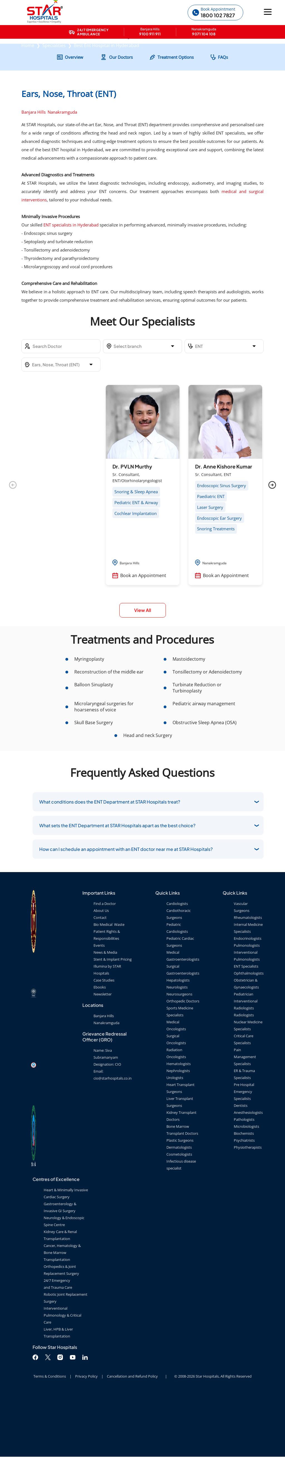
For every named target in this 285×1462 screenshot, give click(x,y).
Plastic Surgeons (179, 1202)
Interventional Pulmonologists (247, 1018)
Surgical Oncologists (176, 1101)
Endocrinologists (247, 1000)
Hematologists (178, 1125)
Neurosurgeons (179, 1055)
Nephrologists (178, 1132)
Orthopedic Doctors (182, 1062)
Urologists (174, 1139)
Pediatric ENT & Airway (136, 564)
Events (99, 1007)
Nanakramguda (62, 174)
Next (272, 547)
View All (142, 672)
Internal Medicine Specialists (248, 990)
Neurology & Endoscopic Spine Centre (64, 1283)
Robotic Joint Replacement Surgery (65, 1360)
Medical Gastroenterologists (182, 1018)
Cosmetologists (179, 1216)
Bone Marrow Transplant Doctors (182, 1192)
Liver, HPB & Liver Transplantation (58, 1394)
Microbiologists (246, 1188)
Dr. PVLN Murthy (132, 528)
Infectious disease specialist (181, 1226)
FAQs (223, 119)
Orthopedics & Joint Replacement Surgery (61, 1332)
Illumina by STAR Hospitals (107, 1032)
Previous (13, 547)
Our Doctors (121, 119)
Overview (74, 119)
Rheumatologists (248, 979)
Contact (100, 979)
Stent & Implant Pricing (113, 1021)
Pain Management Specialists (245, 1118)
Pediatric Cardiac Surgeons (180, 1004)
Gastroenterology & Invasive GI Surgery (60, 1269)
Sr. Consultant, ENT (213, 536)
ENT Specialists (246, 1028)
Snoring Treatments (216, 591)
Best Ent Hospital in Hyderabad (106, 76)
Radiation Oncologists (176, 1115)
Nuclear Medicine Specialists (248, 1087)
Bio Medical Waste (109, 986)
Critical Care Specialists (243, 1101)
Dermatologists (179, 1209)
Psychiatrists (244, 1202)
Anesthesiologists (248, 1174)
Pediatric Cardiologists (177, 990)
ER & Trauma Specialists (244, 1136)
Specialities (54, 76)
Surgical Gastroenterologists (182, 1032)
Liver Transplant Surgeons (179, 1164)
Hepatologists (178, 1041)
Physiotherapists (248, 1209)
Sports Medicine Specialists (179, 1073)
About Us (101, 972)
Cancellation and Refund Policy (132, 1438)
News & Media (105, 1014)
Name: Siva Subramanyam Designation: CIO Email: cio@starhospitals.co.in (113, 1126)
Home (27, 76)
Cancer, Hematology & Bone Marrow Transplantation (62, 1314)
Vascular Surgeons (241, 969)
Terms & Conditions (49, 1438)
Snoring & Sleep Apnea (136, 554)
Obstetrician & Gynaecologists (246, 1045)
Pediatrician (243, 1055)
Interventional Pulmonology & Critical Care (62, 1377)
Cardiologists (177, 965)
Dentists (240, 1167)
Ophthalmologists (249, 1035)
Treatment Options (176, 119)
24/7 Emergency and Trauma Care (58, 1346)
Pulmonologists (247, 1007)
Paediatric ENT (211, 558)
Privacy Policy (86, 1438)
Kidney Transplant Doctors (181, 1178)
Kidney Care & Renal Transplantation (60, 1297)
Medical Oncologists (176, 1087)
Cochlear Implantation (135, 575)
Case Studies (104, 1041)
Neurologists (177, 1048)
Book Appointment (218, 9)
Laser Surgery (210, 569)
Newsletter (103, 1055)
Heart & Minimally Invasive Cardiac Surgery (66, 1255)
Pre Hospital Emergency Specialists (244, 1153)
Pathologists (244, 1181)
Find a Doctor (105, 965)
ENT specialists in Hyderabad (71, 287)
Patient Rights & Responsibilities (107, 997)
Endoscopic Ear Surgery (219, 580)
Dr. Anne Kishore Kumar (223, 528)
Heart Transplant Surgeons (180, 1150)
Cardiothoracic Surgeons (178, 976)
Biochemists (244, 1195)
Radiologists (244, 1076)
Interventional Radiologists (245, 1066)
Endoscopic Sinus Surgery (221, 547)
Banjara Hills (33, 174)
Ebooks (100, 1048)
